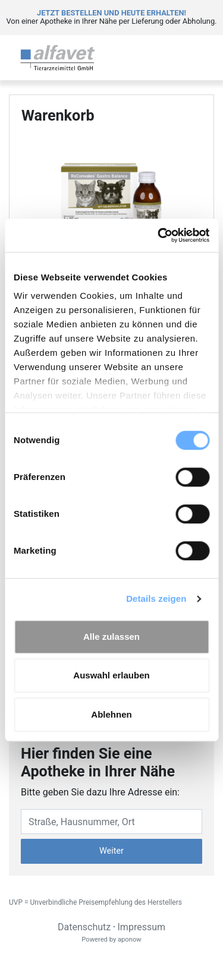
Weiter (111, 851)
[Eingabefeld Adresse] (111, 821)
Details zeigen (156, 598)
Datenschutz (84, 927)
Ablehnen (111, 714)
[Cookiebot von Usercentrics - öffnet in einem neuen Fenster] (158, 235)
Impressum (142, 927)
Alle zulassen (111, 636)
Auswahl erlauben (111, 675)
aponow (130, 939)
